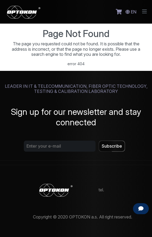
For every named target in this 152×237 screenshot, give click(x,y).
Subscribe (112, 146)
